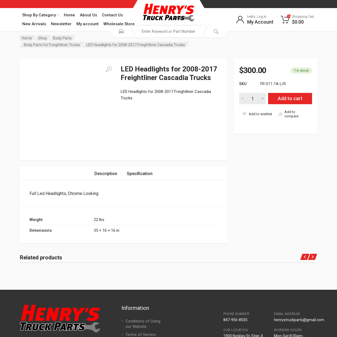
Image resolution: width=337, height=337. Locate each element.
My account (87, 23)
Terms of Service (140, 285)
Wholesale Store (119, 23)
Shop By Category (40, 15)
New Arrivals (34, 23)
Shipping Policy (138, 293)
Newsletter (61, 23)
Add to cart (290, 98)
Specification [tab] (140, 124)
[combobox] (169, 31)
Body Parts (62, 38)
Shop (42, 38)
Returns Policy (138, 301)
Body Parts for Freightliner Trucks (52, 45)
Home (69, 15)
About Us (88, 15)
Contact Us (112, 15)
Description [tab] (105, 124)
